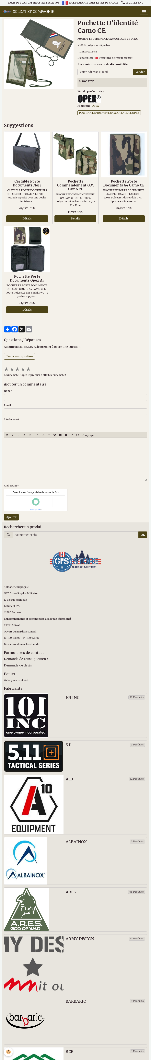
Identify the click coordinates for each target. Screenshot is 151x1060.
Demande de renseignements (26, 659)
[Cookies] (8, 1051)
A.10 (69, 779)
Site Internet (11, 419)
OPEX (95, 105)
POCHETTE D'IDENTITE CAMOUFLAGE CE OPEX (109, 112)
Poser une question (19, 356)
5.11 (69, 745)
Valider (140, 72)
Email (7, 405)
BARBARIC (76, 1001)
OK (143, 535)
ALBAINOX (76, 842)
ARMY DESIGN (80, 939)
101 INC (72, 697)
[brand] (28, 12)
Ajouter (11, 517)
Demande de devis (18, 665)
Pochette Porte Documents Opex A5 (27, 278)
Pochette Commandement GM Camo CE (75, 185)
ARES (71, 892)
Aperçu (88, 435)
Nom (7, 390)
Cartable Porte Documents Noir (27, 183)
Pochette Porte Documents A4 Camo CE (123, 183)
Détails (27, 218)
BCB (70, 1051)
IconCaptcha (35, 509)
